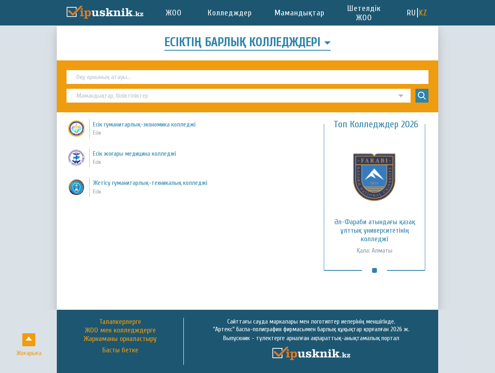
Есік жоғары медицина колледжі (134, 153)
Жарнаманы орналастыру (120, 338)
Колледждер (230, 12)
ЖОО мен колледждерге (120, 330)
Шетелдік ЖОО (364, 13)
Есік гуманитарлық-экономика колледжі (144, 124)
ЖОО (174, 12)
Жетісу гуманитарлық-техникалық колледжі (150, 182)
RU (411, 12)
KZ (423, 12)
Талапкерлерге (120, 321)
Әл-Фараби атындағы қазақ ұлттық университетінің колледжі (374, 230)
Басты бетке (120, 350)
